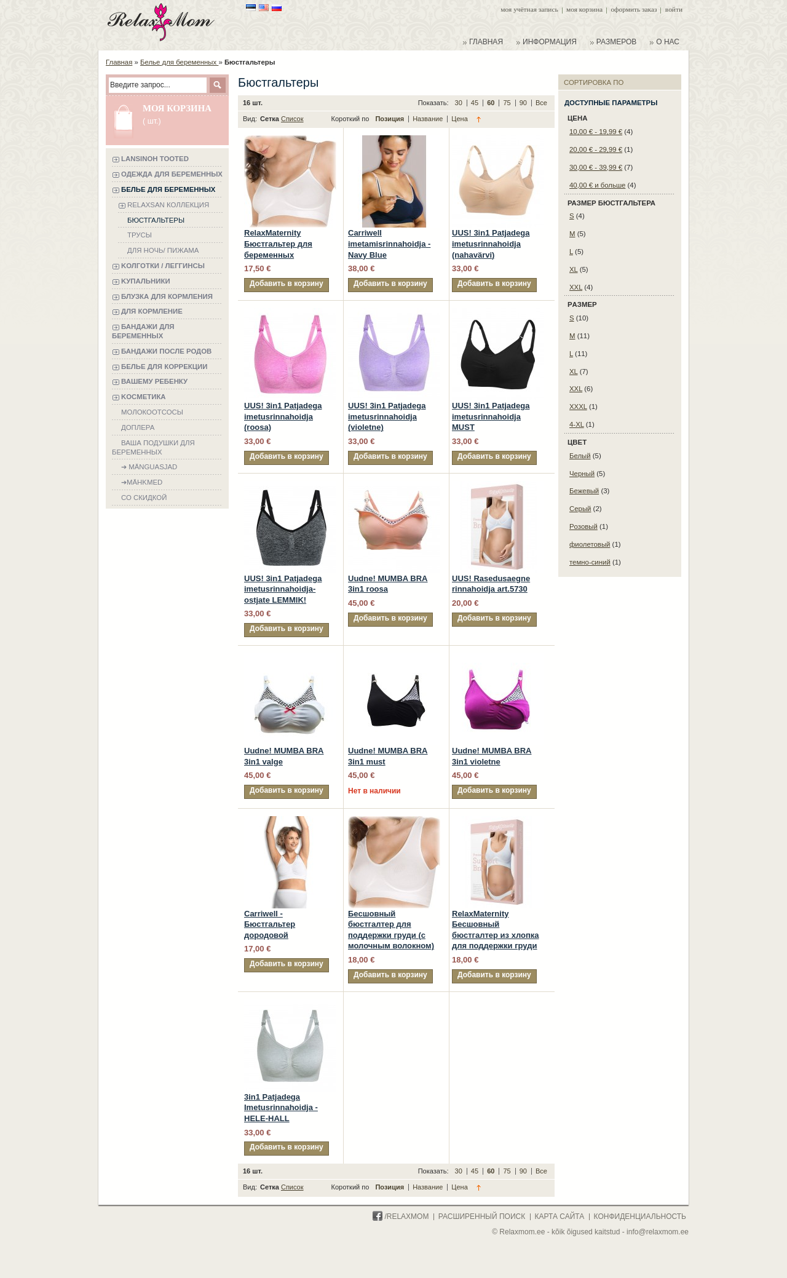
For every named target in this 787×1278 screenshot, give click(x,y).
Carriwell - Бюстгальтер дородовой (269, 924)
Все (541, 102)
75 (507, 102)
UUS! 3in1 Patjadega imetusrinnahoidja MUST (490, 416)
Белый (580, 455)
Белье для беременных (179, 62)
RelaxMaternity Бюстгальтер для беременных (278, 243)
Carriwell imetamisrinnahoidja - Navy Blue (389, 243)
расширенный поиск (481, 1216)
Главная (119, 62)
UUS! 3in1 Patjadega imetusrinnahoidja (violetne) (386, 416)
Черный (582, 473)
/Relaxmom (401, 1216)
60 (491, 102)
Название (429, 118)
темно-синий (590, 562)
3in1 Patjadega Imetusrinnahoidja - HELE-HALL (281, 1107)
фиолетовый (589, 544)
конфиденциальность (640, 1216)
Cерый (580, 508)
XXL (575, 287)
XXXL (578, 406)
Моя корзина (584, 9)
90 (524, 102)
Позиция (390, 118)
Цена (459, 118)
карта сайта (560, 1216)
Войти (673, 9)
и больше (597, 185)
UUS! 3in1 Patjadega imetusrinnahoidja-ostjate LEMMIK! (283, 589)
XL (573, 269)
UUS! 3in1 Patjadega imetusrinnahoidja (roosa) (283, 416)
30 (459, 102)
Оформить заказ (634, 9)
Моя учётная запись (529, 9)
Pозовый (583, 526)
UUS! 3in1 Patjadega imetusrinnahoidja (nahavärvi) (490, 243)
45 (475, 102)
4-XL (576, 424)
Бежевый (584, 490)
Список (292, 118)
